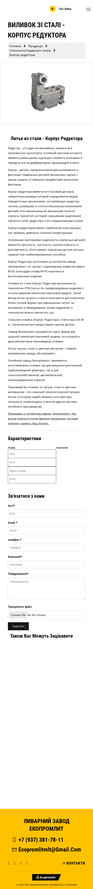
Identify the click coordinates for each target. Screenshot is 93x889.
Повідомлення (18, 574)
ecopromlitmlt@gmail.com (46, 849)
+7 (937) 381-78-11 (38, 839)
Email (12, 523)
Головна (15, 46)
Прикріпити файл (20, 607)
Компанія (15, 557)
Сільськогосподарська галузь (30, 50)
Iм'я (11, 506)
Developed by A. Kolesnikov (63, 884)
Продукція (35, 46)
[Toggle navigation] (88, 9)
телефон (15, 540)
